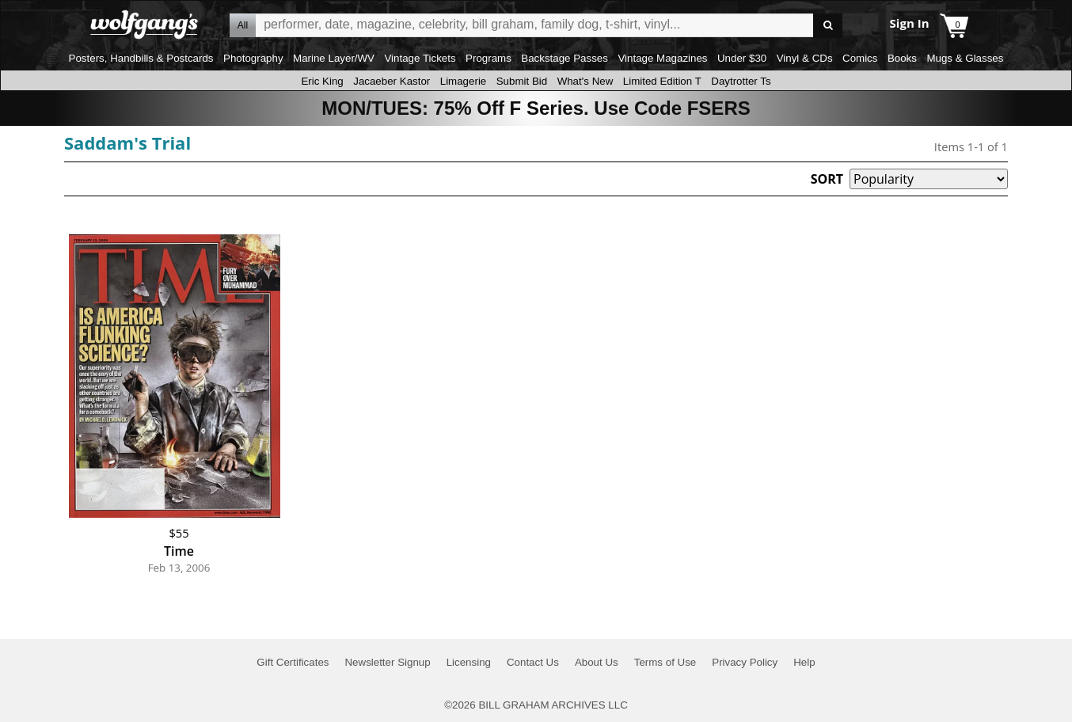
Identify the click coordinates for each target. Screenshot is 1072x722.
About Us (596, 662)
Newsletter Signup (387, 662)
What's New (585, 81)
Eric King (322, 81)
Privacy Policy (744, 662)
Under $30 (741, 58)
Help (804, 662)
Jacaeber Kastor (391, 81)
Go (827, 25)
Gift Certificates (293, 662)
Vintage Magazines (662, 58)
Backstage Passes (564, 58)
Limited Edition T (662, 81)
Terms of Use (665, 662)
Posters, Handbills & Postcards (141, 58)
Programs (488, 58)
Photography (253, 58)
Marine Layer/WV (333, 58)
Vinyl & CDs (805, 58)
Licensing (469, 662)
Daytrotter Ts (740, 81)
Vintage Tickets (419, 58)
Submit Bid (521, 81)
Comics (859, 58)
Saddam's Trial (127, 142)
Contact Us (533, 662)
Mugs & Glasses (964, 58)
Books (902, 58)
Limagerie (463, 81)
